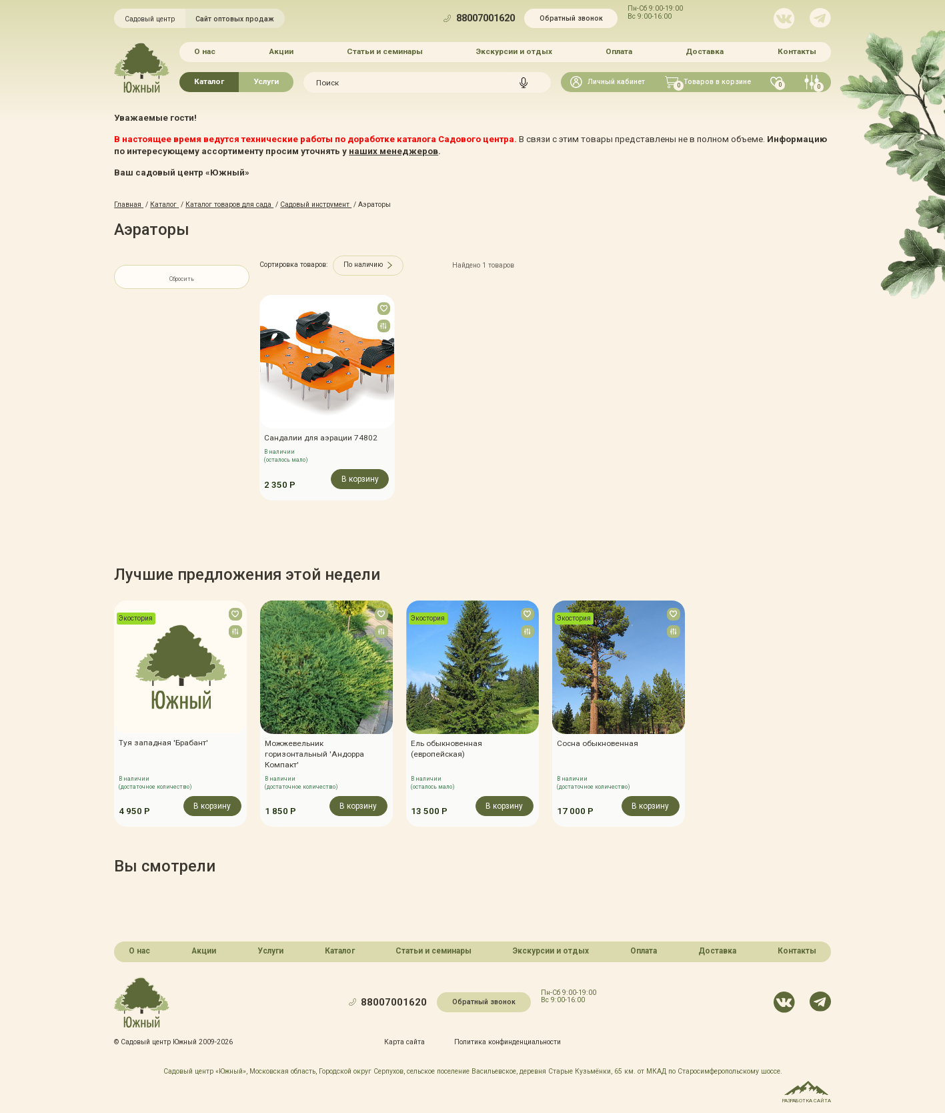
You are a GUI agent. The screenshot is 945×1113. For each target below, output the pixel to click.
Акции (281, 51)
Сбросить (181, 279)
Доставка (705, 51)
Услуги (266, 81)
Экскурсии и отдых (514, 51)
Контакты (797, 51)
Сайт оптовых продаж (234, 19)
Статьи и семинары (385, 51)
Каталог (209, 81)
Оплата (619, 51)
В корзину (360, 479)
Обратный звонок (571, 18)
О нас (204, 51)
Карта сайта (404, 1041)
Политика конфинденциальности (507, 1041)
